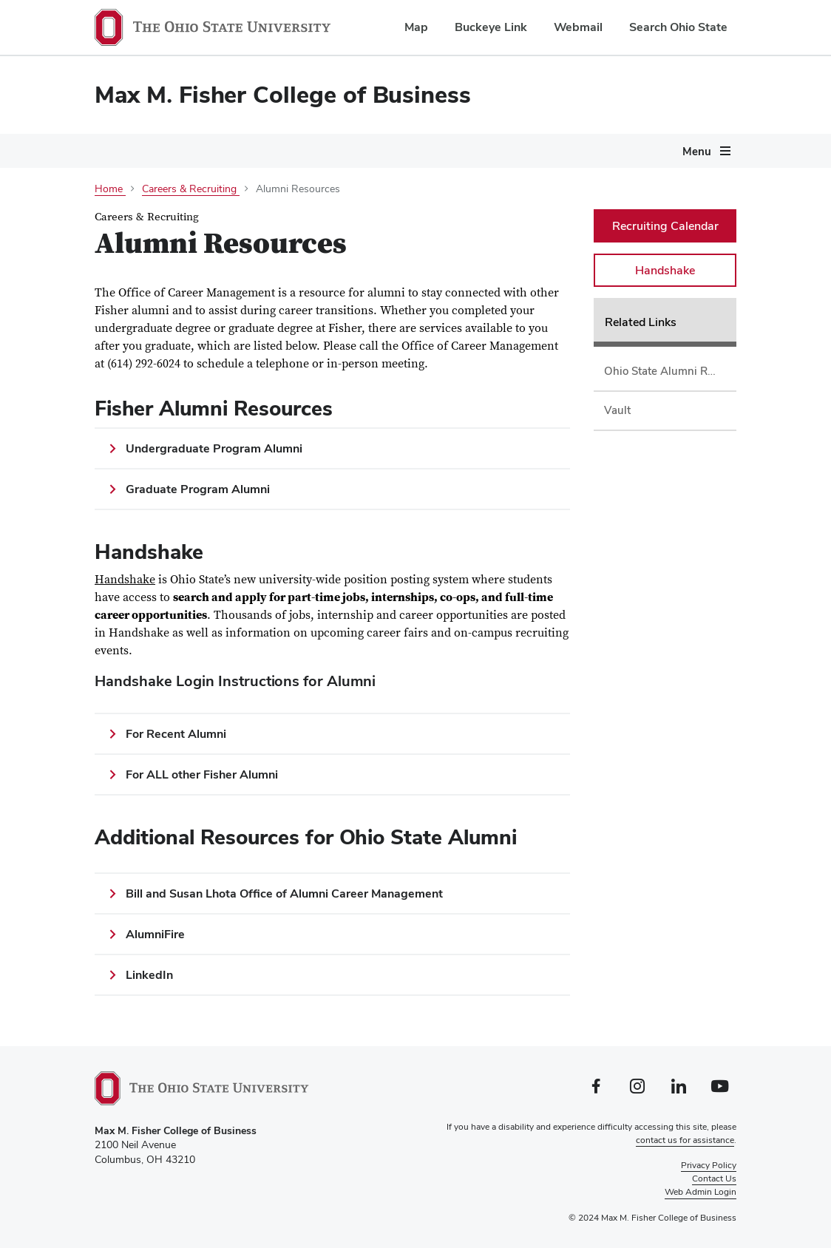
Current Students (292, 212)
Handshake (125, 579)
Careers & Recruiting (148, 245)
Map (416, 27)
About (109, 212)
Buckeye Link (491, 27)
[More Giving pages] (278, 249)
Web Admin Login (700, 1192)
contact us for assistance (685, 1140)
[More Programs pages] (218, 215)
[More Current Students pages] (344, 215)
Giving (254, 245)
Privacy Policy (708, 1165)
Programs (185, 212)
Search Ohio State (678, 27)
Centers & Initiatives (597, 212)
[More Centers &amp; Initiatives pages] (658, 215)
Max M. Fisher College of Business (283, 94)
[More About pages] (132, 215)
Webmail (578, 27)
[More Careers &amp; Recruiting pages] (211, 249)
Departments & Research (440, 212)
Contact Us (714, 1178)
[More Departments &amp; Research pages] (515, 215)
